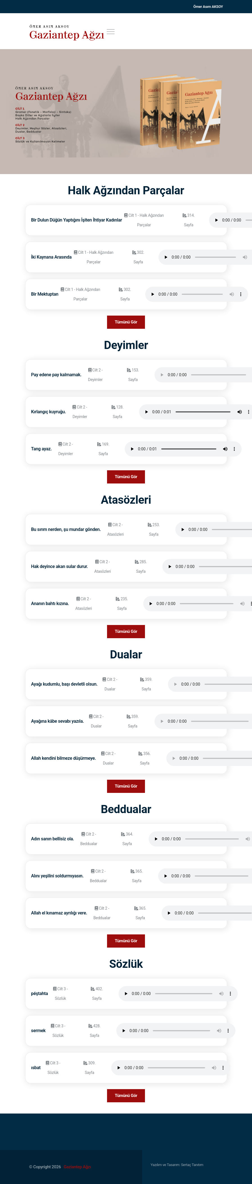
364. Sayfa (127, 839)
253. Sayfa (154, 530)
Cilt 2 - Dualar (110, 684)
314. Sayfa (189, 220)
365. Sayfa (137, 876)
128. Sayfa (118, 412)
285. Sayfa (141, 567)
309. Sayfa (89, 1068)
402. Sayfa (97, 994)
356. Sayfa (145, 758)
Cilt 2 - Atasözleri (115, 530)
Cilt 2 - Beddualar (88, 839)
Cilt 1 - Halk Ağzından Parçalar (144, 220)
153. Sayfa (133, 375)
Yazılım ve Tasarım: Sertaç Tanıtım (177, 1165)
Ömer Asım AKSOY (208, 6)
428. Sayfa (94, 1031)
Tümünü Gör (126, 322)
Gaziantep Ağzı (77, 1166)
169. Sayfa (103, 449)
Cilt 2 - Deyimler (95, 375)
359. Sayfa (146, 684)
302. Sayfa (138, 257)
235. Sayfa (122, 604)
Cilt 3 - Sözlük (60, 994)
